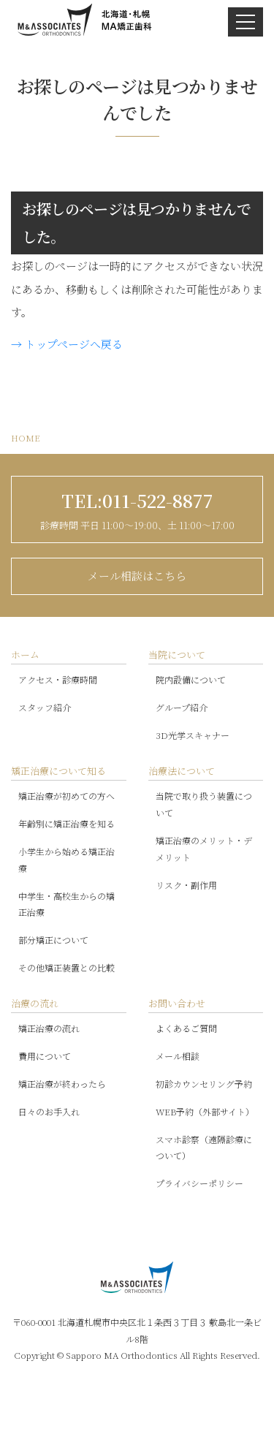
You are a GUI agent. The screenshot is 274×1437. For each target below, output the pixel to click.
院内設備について (191, 679)
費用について (44, 1056)
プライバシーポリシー (199, 1183)
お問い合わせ (176, 1003)
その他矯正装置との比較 (66, 967)
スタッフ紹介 (44, 707)
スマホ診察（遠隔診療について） (204, 1147)
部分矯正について (53, 939)
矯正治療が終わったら (62, 1083)
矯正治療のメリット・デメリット (204, 848)
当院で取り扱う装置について (204, 804)
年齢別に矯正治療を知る (66, 823)
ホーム (25, 654)
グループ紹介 (182, 707)
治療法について (181, 771)
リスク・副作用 (186, 885)
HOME (25, 437)
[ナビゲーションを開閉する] (245, 22)
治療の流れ (34, 1003)
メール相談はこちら (137, 575)
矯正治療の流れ (49, 1028)
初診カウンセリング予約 (204, 1083)
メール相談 (177, 1056)
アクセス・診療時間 (57, 679)
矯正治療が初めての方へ (66, 795)
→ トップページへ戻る (67, 344)
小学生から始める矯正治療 (66, 859)
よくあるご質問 (186, 1028)
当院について (176, 654)
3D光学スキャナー (192, 735)
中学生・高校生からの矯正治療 (66, 904)
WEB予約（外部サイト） (205, 1111)
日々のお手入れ (49, 1111)
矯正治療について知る (58, 771)
